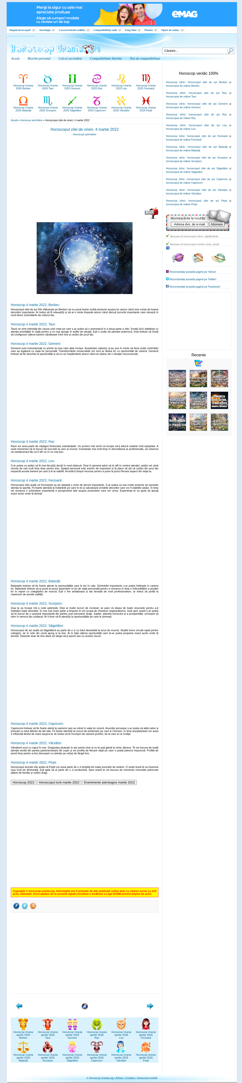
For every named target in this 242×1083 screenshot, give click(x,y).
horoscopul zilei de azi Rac (208, 114)
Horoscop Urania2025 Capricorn (97, 107)
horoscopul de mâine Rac (181, 118)
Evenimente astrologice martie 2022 (109, 782)
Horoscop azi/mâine (31, 120)
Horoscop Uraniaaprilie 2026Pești (146, 1056)
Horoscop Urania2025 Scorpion (48, 107)
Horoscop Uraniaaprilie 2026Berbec (23, 1033)
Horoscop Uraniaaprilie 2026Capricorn (97, 1056)
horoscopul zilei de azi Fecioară (207, 136)
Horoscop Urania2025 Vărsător (121, 107)
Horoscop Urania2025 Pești (146, 107)
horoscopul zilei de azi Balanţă (208, 146)
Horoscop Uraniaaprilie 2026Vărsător (121, 1056)
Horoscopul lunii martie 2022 (59, 782)
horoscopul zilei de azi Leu (208, 125)
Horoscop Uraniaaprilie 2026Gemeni (72, 1033)
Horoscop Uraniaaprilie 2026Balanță (23, 1056)
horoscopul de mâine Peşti (181, 204)
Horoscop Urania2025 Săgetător (72, 107)
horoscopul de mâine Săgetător (184, 171)
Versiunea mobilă (147, 1078)
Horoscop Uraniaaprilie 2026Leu (121, 1033)
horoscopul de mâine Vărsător (183, 193)
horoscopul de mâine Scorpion (184, 161)
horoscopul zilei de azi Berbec (207, 82)
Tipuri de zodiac (172, 29)
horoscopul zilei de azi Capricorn (207, 179)
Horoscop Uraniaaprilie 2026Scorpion (48, 1056)
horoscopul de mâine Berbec (183, 85)
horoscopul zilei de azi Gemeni (207, 103)
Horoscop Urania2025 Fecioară (146, 85)
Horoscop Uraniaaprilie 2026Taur (48, 1033)
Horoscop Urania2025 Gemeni (72, 85)
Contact (130, 1078)
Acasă (14, 120)
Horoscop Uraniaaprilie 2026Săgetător (72, 1056)
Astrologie (47, 29)
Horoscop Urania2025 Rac (97, 85)
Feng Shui (132, 29)
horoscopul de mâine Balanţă (183, 150)
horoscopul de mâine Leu (181, 128)
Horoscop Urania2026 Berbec (23, 85)
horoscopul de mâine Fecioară (184, 139)
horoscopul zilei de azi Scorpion (207, 157)
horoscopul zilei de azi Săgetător (207, 168)
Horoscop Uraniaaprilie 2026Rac (97, 1033)
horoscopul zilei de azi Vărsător (207, 189)
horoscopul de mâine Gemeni (183, 107)
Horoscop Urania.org (21, 35)
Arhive (119, 1078)
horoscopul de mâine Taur (181, 96)
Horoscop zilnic (175, 82)
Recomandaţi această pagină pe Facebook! (194, 286)
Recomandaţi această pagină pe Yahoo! (192, 271)
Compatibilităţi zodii (107, 29)
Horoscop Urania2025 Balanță (23, 107)
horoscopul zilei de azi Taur (208, 92)
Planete (150, 29)
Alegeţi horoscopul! (22, 29)
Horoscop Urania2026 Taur (48, 85)
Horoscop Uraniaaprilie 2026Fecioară (146, 1033)
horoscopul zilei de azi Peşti (207, 200)
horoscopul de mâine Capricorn (184, 182)
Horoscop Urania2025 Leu (121, 85)
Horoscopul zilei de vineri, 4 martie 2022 (85, 129)
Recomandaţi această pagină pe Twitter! (192, 279)
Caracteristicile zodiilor (74, 29)
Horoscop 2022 (23, 782)
